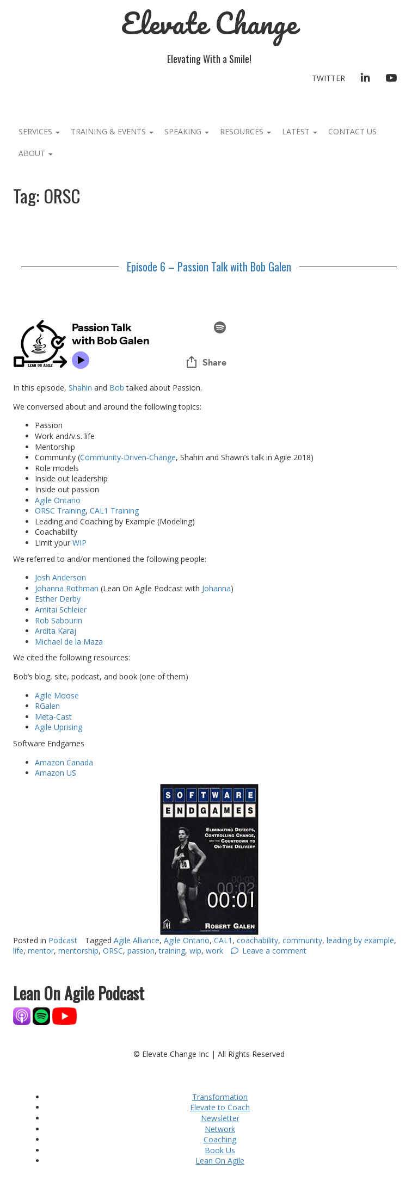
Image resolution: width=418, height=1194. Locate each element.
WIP (79, 542)
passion (141, 950)
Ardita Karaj (55, 631)
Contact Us (352, 131)
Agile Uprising (58, 727)
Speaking (186, 131)
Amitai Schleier (61, 609)
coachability (257, 940)
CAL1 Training (114, 510)
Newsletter (220, 1118)
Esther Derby (58, 598)
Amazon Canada (64, 762)
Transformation (220, 1097)
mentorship (78, 950)
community (302, 940)
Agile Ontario (59, 500)
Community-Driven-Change (128, 457)
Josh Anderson (60, 577)
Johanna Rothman (67, 588)
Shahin (81, 387)
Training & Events (112, 131)
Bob (116, 387)
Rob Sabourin (58, 620)
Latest (299, 131)
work (214, 950)
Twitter (328, 78)
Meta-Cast (53, 717)
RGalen (48, 706)
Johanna (216, 588)
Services (39, 131)
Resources (245, 131)
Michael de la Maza (69, 641)
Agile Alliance (136, 940)
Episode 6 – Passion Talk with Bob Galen (209, 266)
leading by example (360, 940)
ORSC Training (60, 510)
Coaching (220, 1139)
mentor (41, 950)
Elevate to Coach (220, 1107)
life (18, 950)
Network (220, 1129)
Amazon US (55, 773)
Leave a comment (274, 950)
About (36, 153)
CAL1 (223, 940)
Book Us (220, 1150)
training (172, 950)
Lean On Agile (219, 1160)
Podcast (62, 940)
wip (195, 950)
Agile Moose (57, 695)
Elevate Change (209, 23)
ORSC (113, 950)
